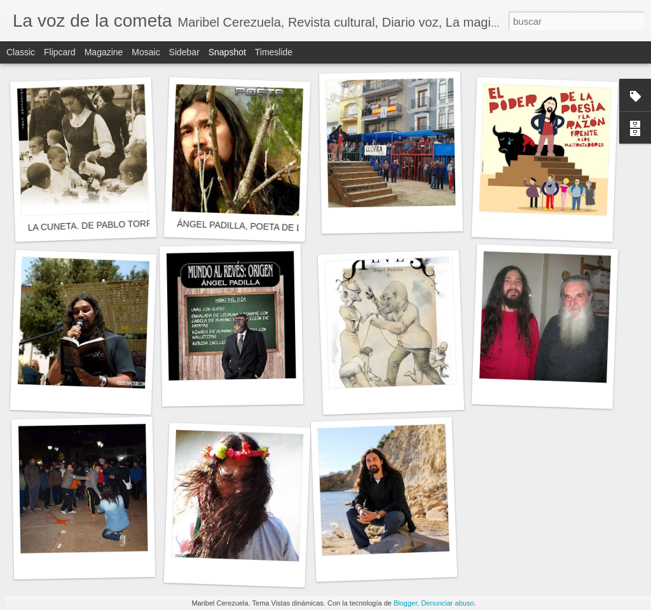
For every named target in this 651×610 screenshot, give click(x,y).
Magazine (104, 52)
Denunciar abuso (447, 603)
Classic (20, 52)
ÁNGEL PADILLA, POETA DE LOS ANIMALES (269, 227)
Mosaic (146, 52)
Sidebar (184, 52)
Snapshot (227, 52)
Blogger (405, 603)
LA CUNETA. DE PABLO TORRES (96, 225)
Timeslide (273, 52)
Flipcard (60, 52)
